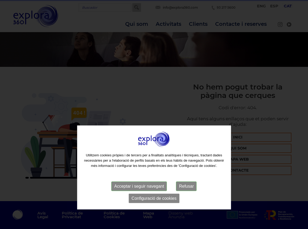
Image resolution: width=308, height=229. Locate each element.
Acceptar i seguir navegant (139, 195)
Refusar (186, 195)
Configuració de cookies (154, 207)
